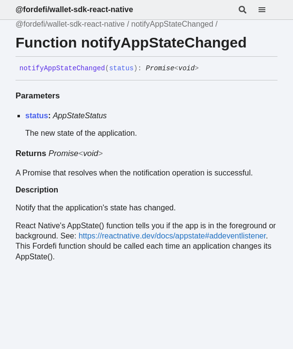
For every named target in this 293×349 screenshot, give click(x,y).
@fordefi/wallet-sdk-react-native (74, 9)
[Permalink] (206, 68)
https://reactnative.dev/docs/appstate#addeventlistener (172, 236)
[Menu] (267, 9)
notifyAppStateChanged (172, 24)
